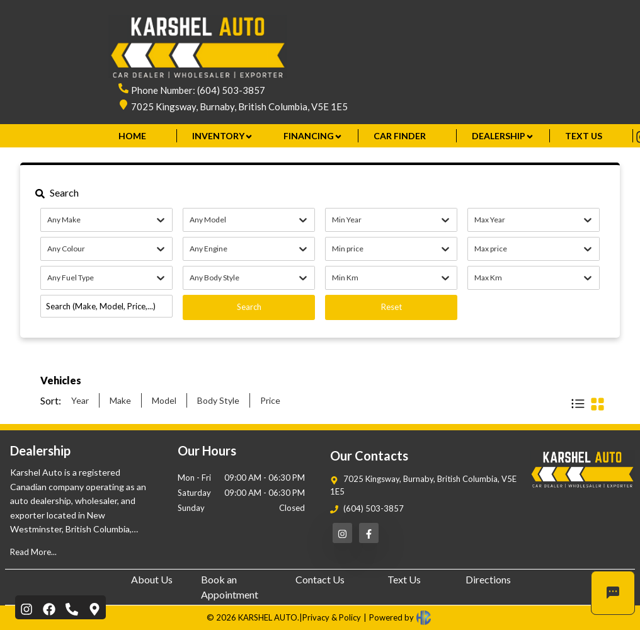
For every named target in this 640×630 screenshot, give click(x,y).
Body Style (218, 400)
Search (249, 307)
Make (120, 400)
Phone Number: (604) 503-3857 (198, 90)
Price (270, 400)
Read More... (33, 552)
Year (80, 400)
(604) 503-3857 (373, 508)
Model (164, 400)
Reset (391, 307)
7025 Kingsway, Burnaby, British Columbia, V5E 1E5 (239, 106)
